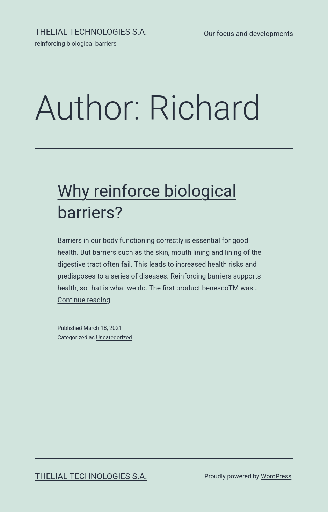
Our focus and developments (248, 33)
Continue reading (84, 300)
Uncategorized (114, 337)
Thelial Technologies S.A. (91, 32)
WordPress (276, 476)
